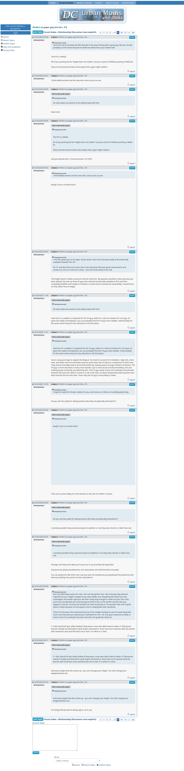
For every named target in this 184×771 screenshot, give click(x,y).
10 (121, 32)
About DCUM (112, 3)
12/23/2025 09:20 (41, 37)
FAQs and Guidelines (11, 47)
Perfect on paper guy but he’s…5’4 (50, 27)
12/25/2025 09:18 (41, 682)
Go (133, 32)
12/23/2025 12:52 (41, 384)
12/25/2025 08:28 (41, 586)
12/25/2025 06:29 (41, 502)
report (131, 71)
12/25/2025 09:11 (41, 640)
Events (98, 3)
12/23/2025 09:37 (41, 251)
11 (125, 32)
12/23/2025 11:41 (41, 332)
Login (15, 32)
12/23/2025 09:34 (41, 121)
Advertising (128, 3)
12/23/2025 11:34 (41, 295)
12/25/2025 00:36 (41, 410)
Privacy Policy (8, 50)
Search (6, 37)
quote (132, 37)
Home (52, 3)
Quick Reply (39, 723)
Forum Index (49, 32)
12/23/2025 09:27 (41, 76)
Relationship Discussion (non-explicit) (77, 32)
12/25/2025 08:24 (41, 537)
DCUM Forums (66, 3)
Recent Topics (9, 40)
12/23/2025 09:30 (41, 89)
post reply (37, 32)
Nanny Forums (84, 3)
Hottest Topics (9, 43)
